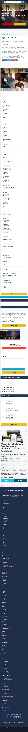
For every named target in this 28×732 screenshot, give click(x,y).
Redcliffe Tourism (5, 671)
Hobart (3, 613)
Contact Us (5, 510)
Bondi (3, 636)
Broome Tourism (5, 669)
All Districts (4, 621)
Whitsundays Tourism (6, 683)
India (3, 535)
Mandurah (4, 610)
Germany (19, 722)
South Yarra (4, 649)
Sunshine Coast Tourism (6, 685)
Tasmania (3, 569)
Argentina (4, 546)
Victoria (3, 555)
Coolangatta (4, 643)
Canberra (3, 599)
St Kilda (3, 638)
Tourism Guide (4, 662)
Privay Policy (5, 516)
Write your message (6, 362)
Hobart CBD (4, 635)
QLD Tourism (4, 693)
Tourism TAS (4, 668)
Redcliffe (3, 607)
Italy (3, 525)
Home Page (5, 501)
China (23, 722)
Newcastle (4, 602)
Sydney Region (4, 559)
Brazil (3, 534)
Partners (4, 504)
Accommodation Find (5, 689)
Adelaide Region (5, 581)
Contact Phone (6, 359)
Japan (4, 542)
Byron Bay (4, 606)
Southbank (4, 627)
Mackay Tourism (5, 676)
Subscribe (4, 514)
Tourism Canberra (5, 694)
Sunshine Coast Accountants (7, 697)
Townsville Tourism (5, 672)
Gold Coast (4, 595)
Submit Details (13, 369)
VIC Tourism (4, 692)
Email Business (15, 60)
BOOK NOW (20, 24)
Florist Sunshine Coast (6, 706)
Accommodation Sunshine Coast (8, 696)
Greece (4, 536)
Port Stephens (4, 573)
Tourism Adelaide (5, 686)
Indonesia (4, 543)
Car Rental (4, 703)
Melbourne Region (5, 558)
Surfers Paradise (5, 624)
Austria (4, 541)
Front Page (4, 513)
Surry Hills (4, 652)
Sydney (3, 591)
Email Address (5, 356)
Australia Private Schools (6, 707)
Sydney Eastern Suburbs (6, 625)
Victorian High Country (6, 576)
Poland (4, 538)
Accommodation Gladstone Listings (14, 730)
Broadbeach (4, 631)
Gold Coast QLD (5, 665)
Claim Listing (9, 60)
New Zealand (5, 524)
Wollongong (4, 605)
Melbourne (4, 592)
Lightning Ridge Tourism (6, 675)
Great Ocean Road (5, 584)
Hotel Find (4, 664)
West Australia (4, 562)
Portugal (4, 539)
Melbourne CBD (5, 622)
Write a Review (14, 297)
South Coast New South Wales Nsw (8, 566)
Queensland (4, 556)
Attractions (4, 710)
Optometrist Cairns (5, 699)
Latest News (5, 506)
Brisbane (3, 596)
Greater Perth (4, 572)
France (4, 527)
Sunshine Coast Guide (6, 704)
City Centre (4, 645)
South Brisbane (5, 642)
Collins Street (4, 639)
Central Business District (6, 628)
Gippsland (4, 579)
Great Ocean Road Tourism (7, 679)
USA (12, 722)
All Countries (5, 520)
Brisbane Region (5, 570)
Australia (4, 521)
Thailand (4, 545)
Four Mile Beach (5, 650)
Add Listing (20, 480)
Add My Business (6, 503)
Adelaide (3, 598)
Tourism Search (5, 661)
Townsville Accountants (6, 658)
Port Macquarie (5, 612)
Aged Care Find (5, 701)
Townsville (4, 609)
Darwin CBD (4, 632)
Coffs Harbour (4, 616)
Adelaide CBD (4, 629)
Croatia (4, 531)
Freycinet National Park (6, 653)
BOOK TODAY (4, 60)
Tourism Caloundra (5, 678)
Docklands (4, 646)
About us (4, 512)
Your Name (5, 353)
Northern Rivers (5, 563)
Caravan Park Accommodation (7, 708)
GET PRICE (8, 24)
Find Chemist (4, 700)
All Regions (4, 552)
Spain (3, 528)
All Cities (3, 589)
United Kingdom (5, 532)
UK (9, 722)
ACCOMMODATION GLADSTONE (14, 490)
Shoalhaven (4, 577)
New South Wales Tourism (6, 690)
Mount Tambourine (5, 614)
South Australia (5, 565)
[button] (3, 78)
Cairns (3, 603)
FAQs (3, 507)
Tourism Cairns (4, 682)
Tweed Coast (4, 580)
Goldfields (4, 583)
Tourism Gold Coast (5, 687)
